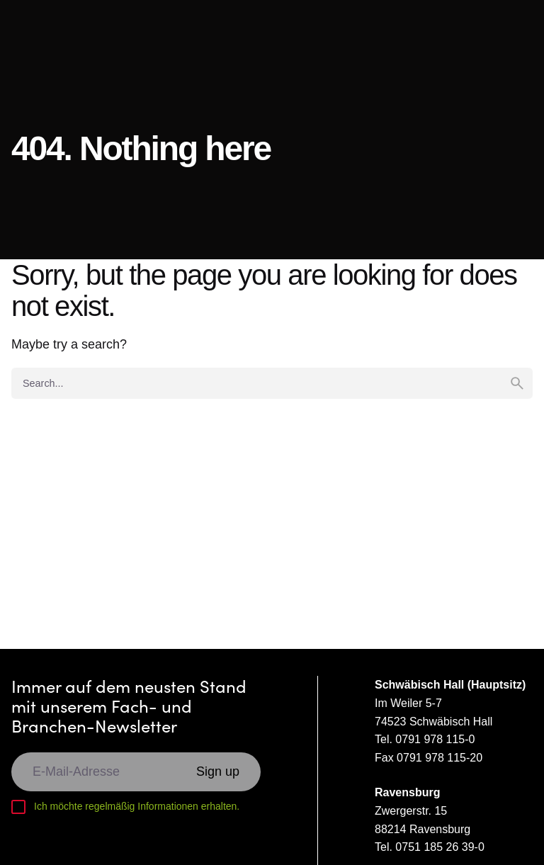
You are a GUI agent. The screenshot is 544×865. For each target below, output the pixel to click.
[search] (517, 383)
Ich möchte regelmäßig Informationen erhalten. (136, 806)
